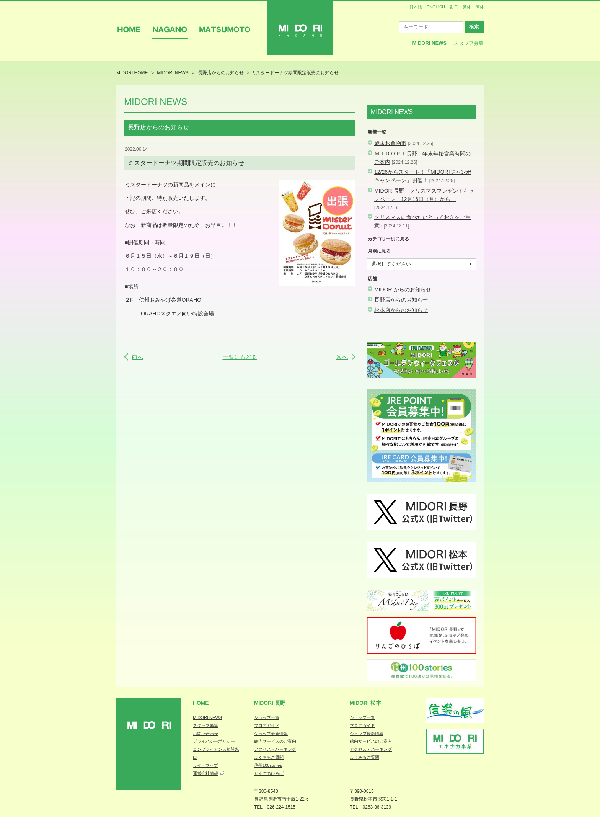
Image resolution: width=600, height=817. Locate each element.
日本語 (415, 7)
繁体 (467, 7)
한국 (454, 7)
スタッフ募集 (469, 43)
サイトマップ (205, 765)
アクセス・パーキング (275, 749)
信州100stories (268, 765)
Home (201, 703)
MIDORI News (429, 43)
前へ (137, 357)
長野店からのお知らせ (401, 300)
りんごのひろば (269, 773)
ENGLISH (436, 7)
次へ (342, 357)
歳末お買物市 (390, 143)
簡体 (480, 7)
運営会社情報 (205, 773)
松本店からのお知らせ (401, 310)
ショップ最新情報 (271, 733)
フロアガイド (266, 725)
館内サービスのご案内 (275, 741)
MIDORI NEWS (207, 717)
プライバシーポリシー (214, 741)
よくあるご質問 (269, 757)
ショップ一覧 (266, 717)
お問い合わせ (205, 733)
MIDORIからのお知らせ (402, 289)
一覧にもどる (240, 357)
